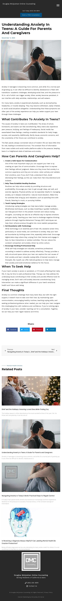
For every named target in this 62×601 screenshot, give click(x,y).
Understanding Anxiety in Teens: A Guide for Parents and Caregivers (27, 452)
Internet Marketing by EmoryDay (28, 597)
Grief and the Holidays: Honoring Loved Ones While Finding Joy (25, 409)
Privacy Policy (48, 592)
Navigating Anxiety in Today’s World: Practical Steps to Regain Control (28, 496)
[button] (12, 330)
